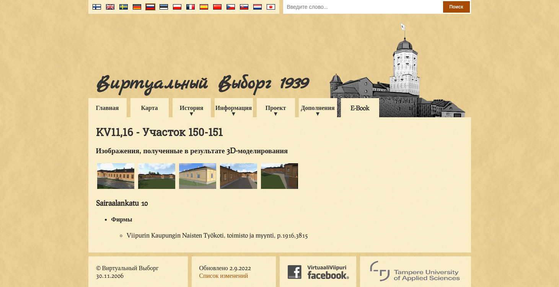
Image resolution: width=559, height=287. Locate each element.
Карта (149, 107)
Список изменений (223, 275)
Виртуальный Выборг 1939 (202, 83)
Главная (107, 107)
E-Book (359, 108)
